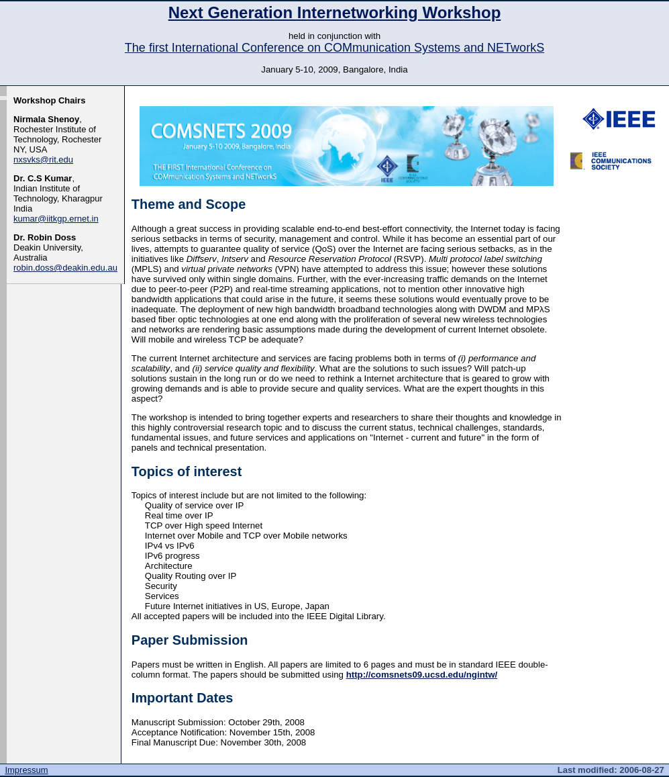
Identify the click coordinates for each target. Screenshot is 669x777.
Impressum (26, 770)
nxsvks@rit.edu (43, 159)
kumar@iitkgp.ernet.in (56, 219)
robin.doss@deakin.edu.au (65, 268)
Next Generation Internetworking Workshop (334, 12)
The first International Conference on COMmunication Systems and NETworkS (334, 47)
